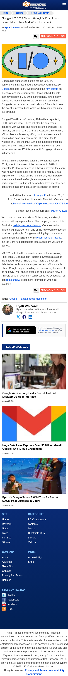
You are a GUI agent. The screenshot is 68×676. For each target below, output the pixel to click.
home (5, 13)
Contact (6, 571)
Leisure (19, 13)
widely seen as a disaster (27, 225)
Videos (32, 542)
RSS (10, 608)
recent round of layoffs (48, 237)
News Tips (8, 566)
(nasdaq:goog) (27, 298)
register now (13, 280)
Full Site (6, 537)
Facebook (13, 599)
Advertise (7, 561)
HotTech (6, 580)
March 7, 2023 (59, 210)
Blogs (5, 533)
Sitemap (6, 542)
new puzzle (52, 89)
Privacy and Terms (36, 670)
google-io (41, 298)
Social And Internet (40, 13)
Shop (31, 561)
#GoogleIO (40, 195)
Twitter (11, 595)
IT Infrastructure (37, 533)
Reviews (6, 524)
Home (5, 519)
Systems (33, 524)
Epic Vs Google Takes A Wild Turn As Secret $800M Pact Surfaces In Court (30, 499)
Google (6, 89)
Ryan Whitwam (27, 306)
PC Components (37, 519)
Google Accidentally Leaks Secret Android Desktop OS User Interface (29, 395)
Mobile (31, 528)
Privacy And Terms (12, 575)
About (5, 557)
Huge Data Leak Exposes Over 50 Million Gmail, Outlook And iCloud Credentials (32, 447)
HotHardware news (46, 330)
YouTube (12, 604)
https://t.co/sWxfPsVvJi (26, 203)
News (5, 528)
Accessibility (35, 557)
